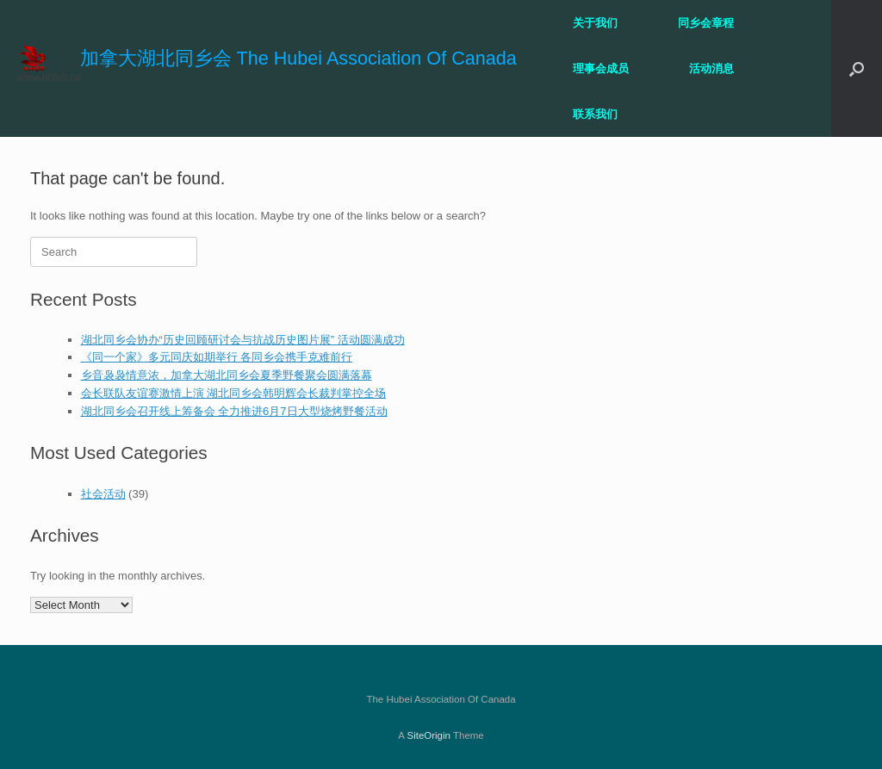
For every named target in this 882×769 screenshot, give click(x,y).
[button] (856, 68)
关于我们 (595, 22)
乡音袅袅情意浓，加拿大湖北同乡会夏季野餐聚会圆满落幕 (226, 375)
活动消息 (711, 68)
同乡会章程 (706, 22)
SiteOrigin (428, 735)
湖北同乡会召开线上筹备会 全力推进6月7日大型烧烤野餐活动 (234, 411)
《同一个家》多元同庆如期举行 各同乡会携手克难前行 (217, 356)
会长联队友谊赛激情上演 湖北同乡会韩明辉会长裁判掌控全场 (234, 393)
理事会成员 (601, 68)
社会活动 (103, 493)
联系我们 (595, 114)
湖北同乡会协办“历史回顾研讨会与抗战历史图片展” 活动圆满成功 (243, 339)
